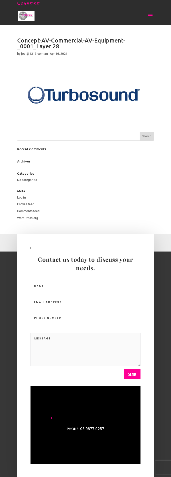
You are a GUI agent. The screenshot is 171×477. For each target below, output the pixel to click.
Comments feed (28, 211)
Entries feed (25, 204)
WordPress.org (27, 218)
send (132, 374)
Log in (21, 197)
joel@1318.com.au (34, 53)
